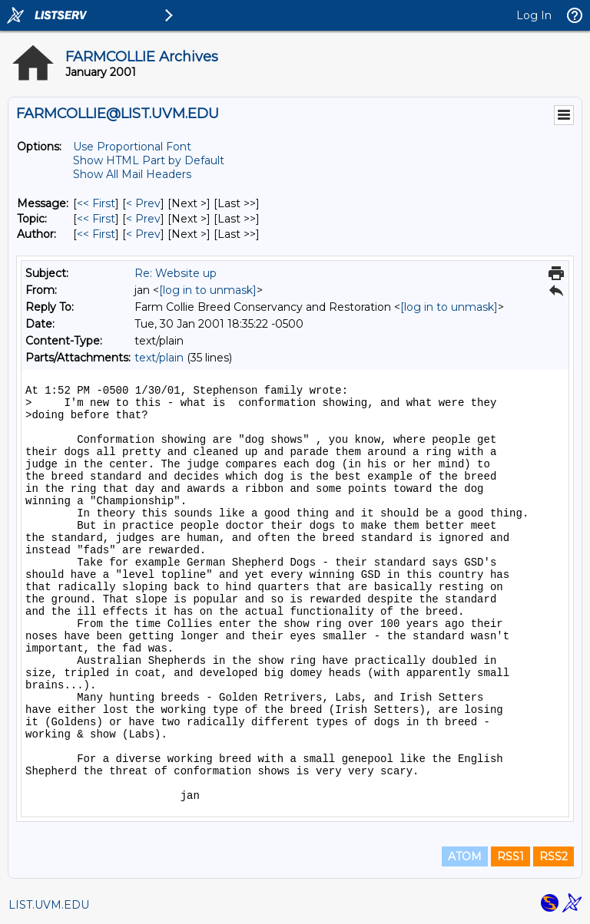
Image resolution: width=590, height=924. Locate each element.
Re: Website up (175, 273)
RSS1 (510, 856)
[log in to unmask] (208, 290)
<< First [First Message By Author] (96, 234)
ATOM (465, 856)
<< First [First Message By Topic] (96, 219)
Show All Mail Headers (132, 174)
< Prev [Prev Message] (143, 203)
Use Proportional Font (132, 146)
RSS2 (553, 856)
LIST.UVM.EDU (48, 905)
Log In (534, 15)
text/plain (159, 358)
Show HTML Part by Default (148, 160)
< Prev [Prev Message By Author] (143, 234)
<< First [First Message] (96, 203)
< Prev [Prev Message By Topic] (143, 219)
